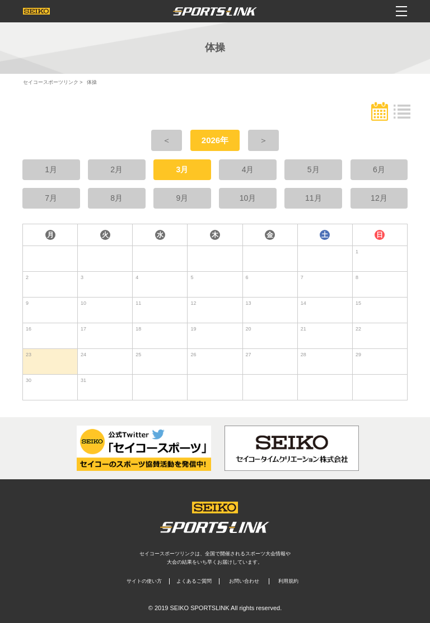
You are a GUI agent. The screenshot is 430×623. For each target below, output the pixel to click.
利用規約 (288, 581)
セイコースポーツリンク (50, 82)
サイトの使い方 (144, 581)
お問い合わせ (244, 581)
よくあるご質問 (194, 581)
